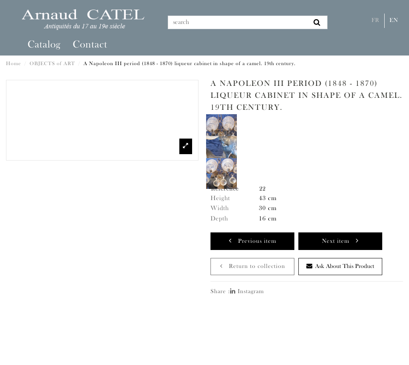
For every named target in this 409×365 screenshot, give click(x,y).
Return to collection (252, 266)
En (393, 21)
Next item (340, 240)
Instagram (247, 292)
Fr (375, 21)
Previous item (252, 240)
